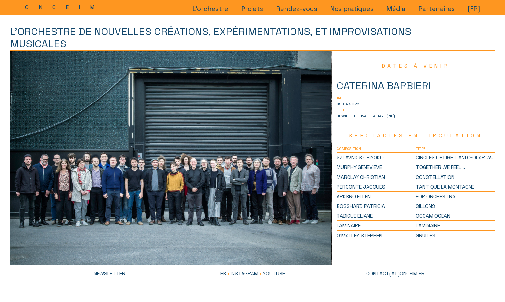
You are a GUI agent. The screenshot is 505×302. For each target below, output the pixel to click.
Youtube (274, 273)
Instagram (244, 273)
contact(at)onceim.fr (395, 273)
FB (223, 273)
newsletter (109, 273)
